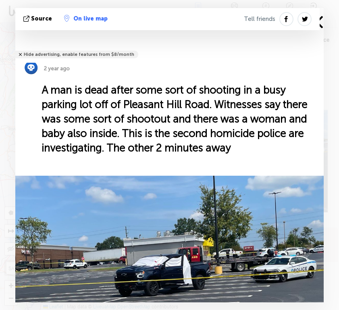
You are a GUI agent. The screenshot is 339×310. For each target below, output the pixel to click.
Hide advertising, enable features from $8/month (79, 54)
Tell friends (259, 19)
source (38, 18)
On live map (86, 18)
